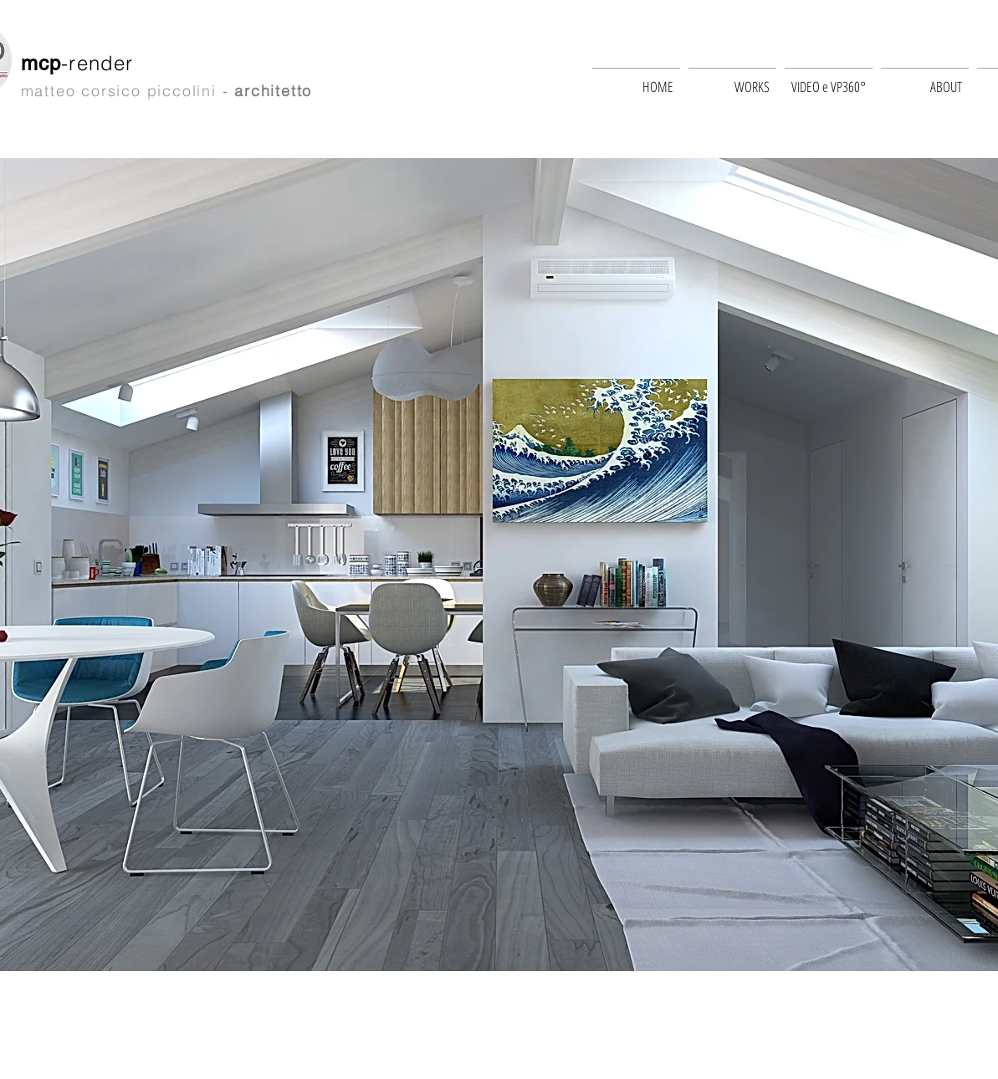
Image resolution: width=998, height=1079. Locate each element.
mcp (41, 63)
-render (101, 63)
